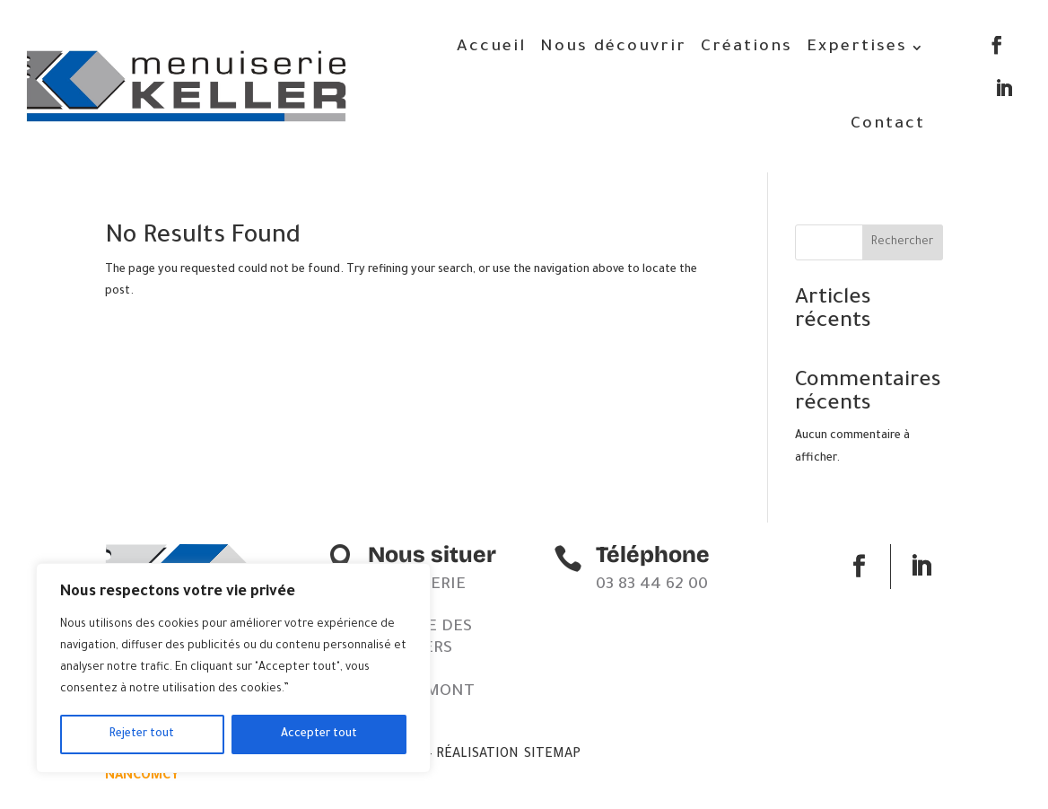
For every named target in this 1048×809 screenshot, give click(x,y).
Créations (746, 48)
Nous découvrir (613, 48)
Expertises (857, 48)
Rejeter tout (141, 734)
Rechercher (902, 242)
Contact (888, 125)
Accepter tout (319, 734)
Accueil (491, 48)
